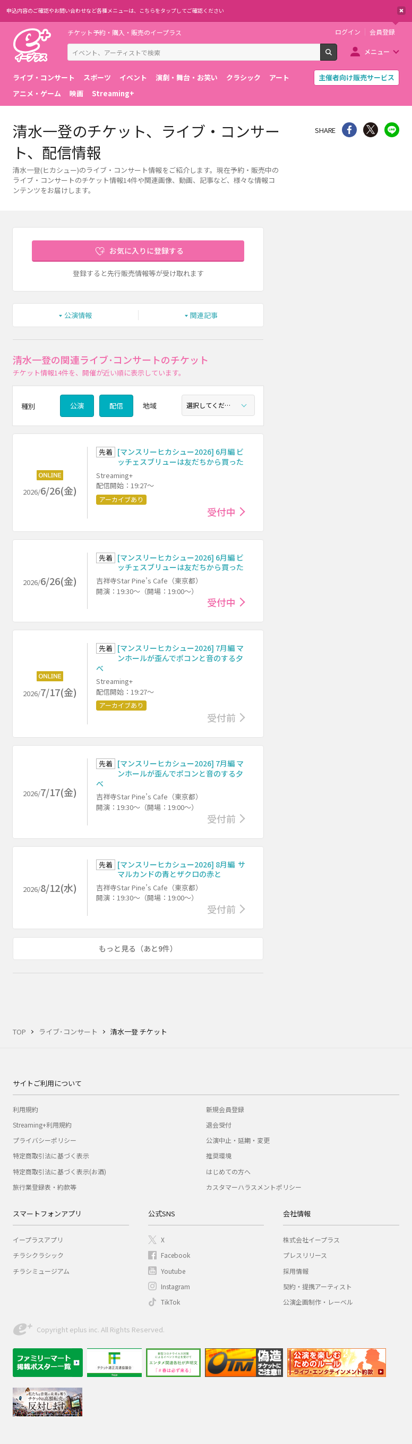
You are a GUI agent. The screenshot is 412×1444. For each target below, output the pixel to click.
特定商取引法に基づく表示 (51, 1155)
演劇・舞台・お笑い (187, 77)
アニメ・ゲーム (37, 93)
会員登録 (382, 32)
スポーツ (97, 77)
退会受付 (218, 1124)
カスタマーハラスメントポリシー (254, 1186)
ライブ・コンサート (44, 77)
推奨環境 (218, 1155)
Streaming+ (113, 93)
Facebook (175, 1254)
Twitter (370, 129)
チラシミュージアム (41, 1270)
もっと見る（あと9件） (138, 948)
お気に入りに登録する (146, 250)
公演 (77, 405)
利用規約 (25, 1109)
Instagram (175, 1286)
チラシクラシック (38, 1254)
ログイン (347, 32)
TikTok (170, 1301)
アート (279, 77)
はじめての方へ (228, 1171)
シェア (349, 129)
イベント (133, 77)
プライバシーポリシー (44, 1140)
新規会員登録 (225, 1109)
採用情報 (295, 1270)
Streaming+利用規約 (42, 1124)
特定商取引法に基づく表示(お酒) (59, 1171)
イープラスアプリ (38, 1239)
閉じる (401, 10)
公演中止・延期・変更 (238, 1140)
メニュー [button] (377, 51)
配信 (116, 405)
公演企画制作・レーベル (318, 1301)
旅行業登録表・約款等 (44, 1186)
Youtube (173, 1270)
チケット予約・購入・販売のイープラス (124, 32)
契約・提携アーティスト (317, 1286)
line (391, 129)
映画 (76, 93)
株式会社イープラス (311, 1239)
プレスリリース (305, 1254)
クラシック (243, 77)
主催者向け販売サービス (356, 77)
